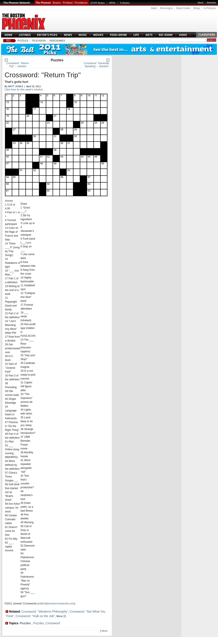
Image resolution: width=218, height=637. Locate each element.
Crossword (53, 623)
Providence (81, 2)
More (61, 616)
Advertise (211, 3)
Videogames (57, 40)
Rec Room (8, 41)
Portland (68, 2)
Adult (154, 8)
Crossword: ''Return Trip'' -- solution (17, 65)
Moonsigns (166, 8)
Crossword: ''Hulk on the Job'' (35, 616)
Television (39, 40)
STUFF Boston (97, 3)
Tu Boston (125, 3)
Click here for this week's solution (24, 89)
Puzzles (22, 40)
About (200, 3)
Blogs (197, 8)
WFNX (112, 3)
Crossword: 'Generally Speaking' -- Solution (96, 65)
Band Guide (183, 8)
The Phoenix (43, 2)
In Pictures (210, 8)
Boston (57, 2)
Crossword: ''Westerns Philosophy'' (44, 611)
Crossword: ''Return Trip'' (43, 75)
